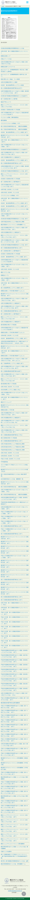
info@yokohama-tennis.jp (15, 890)
